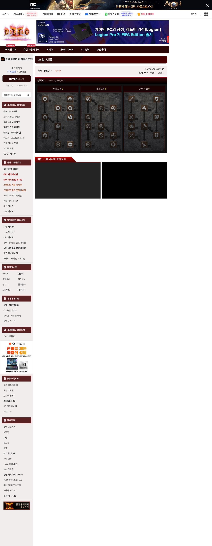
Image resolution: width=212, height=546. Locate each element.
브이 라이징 (8, 469)
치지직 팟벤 (8, 148)
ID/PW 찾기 (22, 85)
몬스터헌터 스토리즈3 (12, 480)
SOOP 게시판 (9, 153)
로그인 (193, 14)
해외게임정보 (9, 453)
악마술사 (22, 289)
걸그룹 (6, 443)
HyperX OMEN (10, 464)
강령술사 (6, 279)
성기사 (5, 284)
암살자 (21, 274)
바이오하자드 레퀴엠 (12, 485)
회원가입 (9, 85)
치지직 (6, 432)
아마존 (5, 274)
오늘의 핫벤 (8, 390)
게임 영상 (7, 458)
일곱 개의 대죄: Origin (13, 474)
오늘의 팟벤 (8, 395)
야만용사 (22, 279)
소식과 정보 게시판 (11, 116)
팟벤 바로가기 (9, 427)
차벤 (5, 437)
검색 (28, 95)
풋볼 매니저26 (9, 495)
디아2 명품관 (9, 336)
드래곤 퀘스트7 (10, 490)
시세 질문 (8, 232)
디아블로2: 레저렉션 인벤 (19, 59)
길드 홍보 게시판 (10, 253)
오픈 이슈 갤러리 (10, 385)
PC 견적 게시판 (10, 406)
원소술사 (22, 284)
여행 (5, 448)
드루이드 (6, 289)
